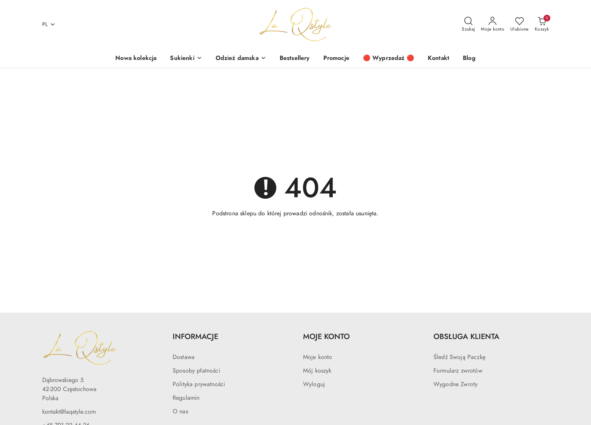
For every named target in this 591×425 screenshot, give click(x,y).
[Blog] (469, 58)
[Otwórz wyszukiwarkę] (468, 24)
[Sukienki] (186, 58)
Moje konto (317, 357)
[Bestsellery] (295, 58)
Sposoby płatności (196, 371)
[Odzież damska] (241, 58)
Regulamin (186, 398)
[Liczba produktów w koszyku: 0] (542, 24)
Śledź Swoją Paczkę (459, 357)
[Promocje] (336, 58)
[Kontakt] (438, 58)
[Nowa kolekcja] (135, 58)
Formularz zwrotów (457, 371)
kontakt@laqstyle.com (69, 412)
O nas (180, 411)
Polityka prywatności (199, 384)
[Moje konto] (492, 24)
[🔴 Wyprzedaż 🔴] (388, 58)
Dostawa (183, 357)
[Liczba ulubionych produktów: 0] (519, 24)
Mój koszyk (317, 371)
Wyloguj (314, 384)
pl (48, 24)
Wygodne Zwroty (455, 384)
